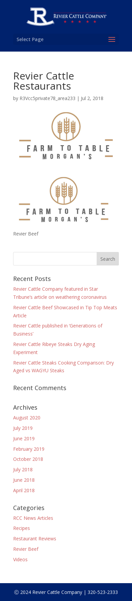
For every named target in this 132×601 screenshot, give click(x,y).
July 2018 (23, 469)
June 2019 (24, 438)
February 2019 (28, 449)
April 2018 (24, 490)
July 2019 (23, 428)
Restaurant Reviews (34, 538)
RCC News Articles (33, 518)
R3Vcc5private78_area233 (47, 98)
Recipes (21, 528)
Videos (20, 559)
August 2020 (26, 417)
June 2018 (24, 480)
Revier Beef (25, 549)
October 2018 (28, 459)
